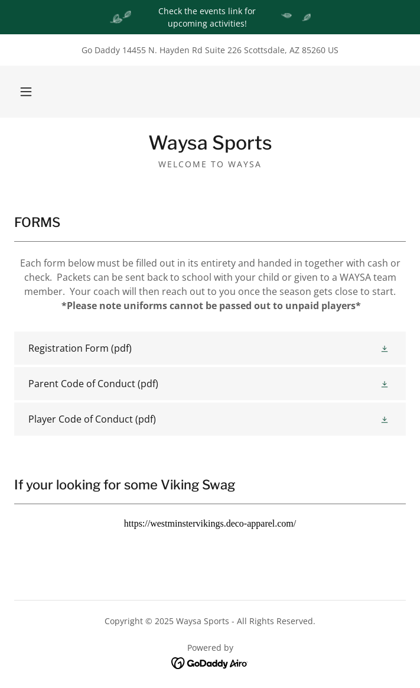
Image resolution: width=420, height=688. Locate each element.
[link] (210, 143)
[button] (26, 91)
